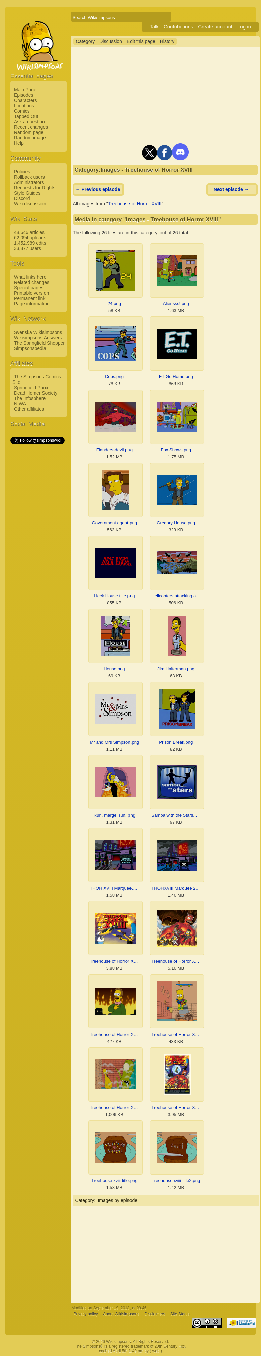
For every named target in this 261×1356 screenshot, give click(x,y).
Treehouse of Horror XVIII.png (175, 1107)
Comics (22, 111)
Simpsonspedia (30, 348)
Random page (29, 132)
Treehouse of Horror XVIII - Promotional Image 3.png (175, 961)
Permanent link (29, 298)
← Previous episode (97, 189)
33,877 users (27, 248)
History (167, 41)
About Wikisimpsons (121, 1314)
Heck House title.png (114, 595)
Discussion (110, 41)
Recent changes (31, 127)
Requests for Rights (34, 187)
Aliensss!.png (176, 303)
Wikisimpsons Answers (38, 337)
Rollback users (29, 177)
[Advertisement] (37, 545)
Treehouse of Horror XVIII (135, 204)
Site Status (180, 1314)
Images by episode (117, 1200)
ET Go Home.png (176, 376)
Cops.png (114, 376)
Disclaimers (154, 1314)
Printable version (31, 293)
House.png (114, 668)
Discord (22, 198)
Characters (25, 100)
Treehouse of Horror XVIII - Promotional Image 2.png (114, 961)
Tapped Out (26, 116)
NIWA (20, 403)
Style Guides (27, 193)
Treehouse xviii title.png (114, 1180)
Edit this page (141, 41)
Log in (244, 27)
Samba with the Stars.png (175, 815)
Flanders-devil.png (114, 449)
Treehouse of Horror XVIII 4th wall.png (114, 1034)
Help (19, 143)
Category (85, 41)
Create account (215, 27)
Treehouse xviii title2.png (176, 1180)
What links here (30, 277)
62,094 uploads (30, 237)
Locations (24, 105)
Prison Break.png (176, 742)
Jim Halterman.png (176, 668)
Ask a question (29, 121)
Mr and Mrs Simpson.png (114, 742)
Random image (30, 137)
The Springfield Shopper (39, 343)
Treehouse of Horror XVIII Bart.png (175, 1034)
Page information (32, 303)
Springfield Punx (31, 387)
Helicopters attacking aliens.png (175, 595)
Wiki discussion (30, 204)
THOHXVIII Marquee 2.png (175, 888)
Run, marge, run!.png (114, 815)
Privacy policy (85, 1314)
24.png (114, 303)
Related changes (31, 282)
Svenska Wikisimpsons (38, 332)
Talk (154, 27)
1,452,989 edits (30, 243)
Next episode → (231, 189)
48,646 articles (29, 232)
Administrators (29, 182)
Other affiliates (29, 409)
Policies (22, 171)
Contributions (178, 27)
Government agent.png (114, 522)
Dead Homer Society (35, 393)
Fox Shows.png (176, 449)
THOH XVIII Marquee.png (114, 888)
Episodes (23, 95)
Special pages (29, 287)
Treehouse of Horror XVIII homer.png (114, 1107)
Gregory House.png (176, 522)
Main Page (25, 89)
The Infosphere (30, 398)
